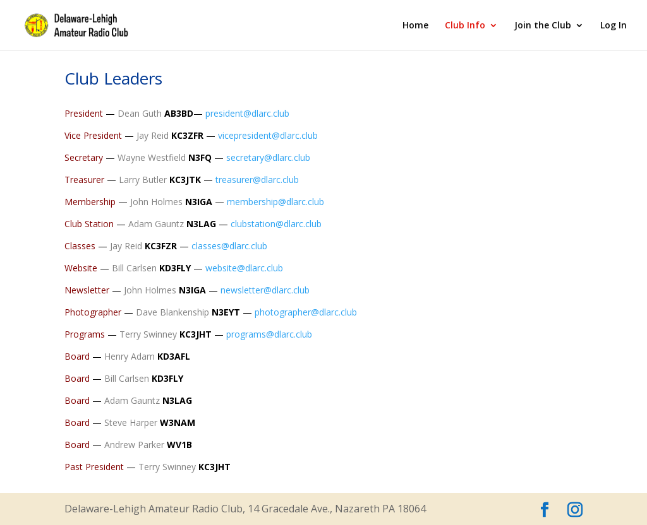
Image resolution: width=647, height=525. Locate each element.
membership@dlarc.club (275, 202)
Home (415, 26)
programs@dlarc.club (269, 334)
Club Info (465, 26)
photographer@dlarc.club (306, 312)
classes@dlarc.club (229, 246)
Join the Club (542, 26)
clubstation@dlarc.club (276, 224)
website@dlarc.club (244, 268)
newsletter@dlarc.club (265, 290)
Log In (613, 26)
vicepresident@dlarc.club (268, 135)
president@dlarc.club (247, 113)
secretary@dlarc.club (268, 157)
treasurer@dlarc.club (257, 180)
